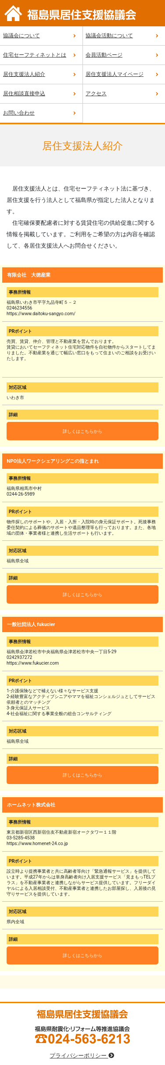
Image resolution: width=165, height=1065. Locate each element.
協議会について (21, 35)
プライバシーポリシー (82, 1055)
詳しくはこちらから (82, 431)
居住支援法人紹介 (24, 74)
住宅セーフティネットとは (34, 55)
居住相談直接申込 (24, 93)
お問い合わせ (19, 113)
